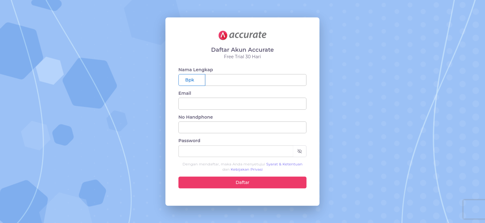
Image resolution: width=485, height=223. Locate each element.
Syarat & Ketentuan (284, 164)
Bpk (189, 80)
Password (189, 140)
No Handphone (195, 117)
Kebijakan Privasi (247, 169)
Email (184, 93)
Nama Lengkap (195, 69)
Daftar (243, 182)
